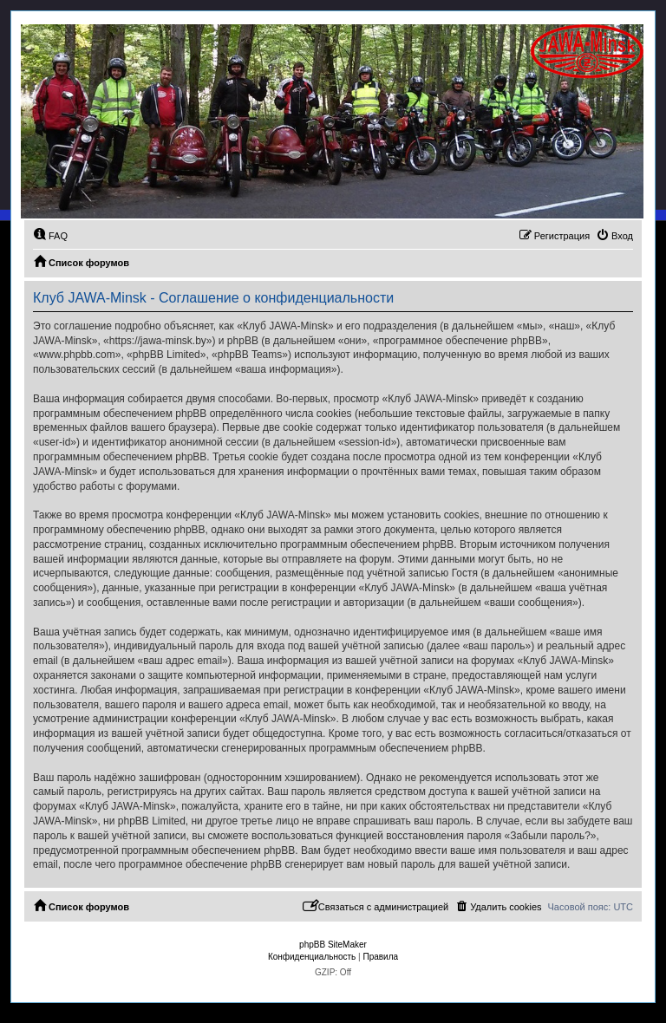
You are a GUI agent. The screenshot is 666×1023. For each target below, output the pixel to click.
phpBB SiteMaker (333, 944)
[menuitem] (50, 235)
